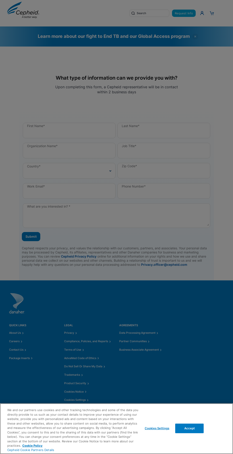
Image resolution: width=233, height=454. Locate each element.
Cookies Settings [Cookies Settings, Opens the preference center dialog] (157, 428)
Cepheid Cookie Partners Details (30, 450)
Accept (189, 428)
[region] (116, 428)
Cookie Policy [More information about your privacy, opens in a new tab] (32, 445)
